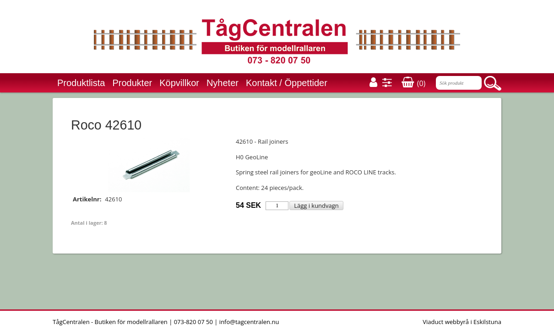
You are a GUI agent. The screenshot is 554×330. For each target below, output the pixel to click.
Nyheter (222, 83)
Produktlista (81, 83)
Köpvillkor (179, 83)
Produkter (132, 83)
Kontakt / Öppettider (286, 83)
